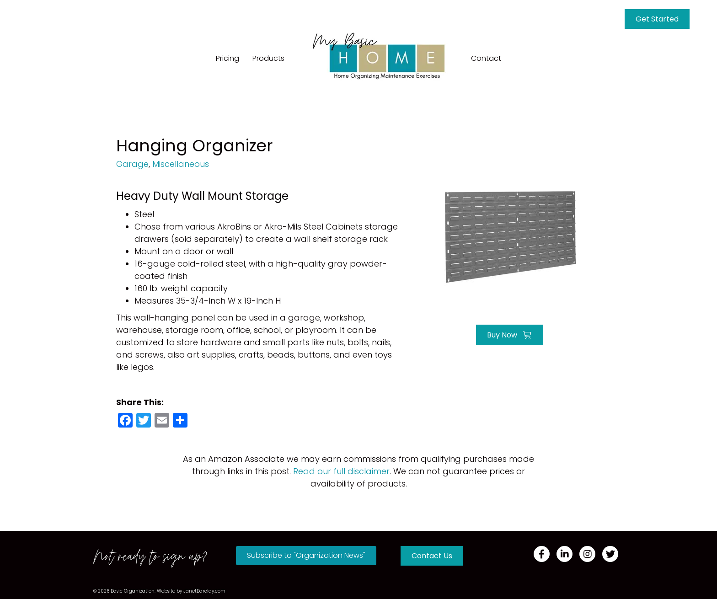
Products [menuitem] (268, 58)
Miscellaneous (180, 164)
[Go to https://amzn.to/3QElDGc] (509, 236)
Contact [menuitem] (486, 58)
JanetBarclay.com (204, 591)
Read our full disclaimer (341, 471)
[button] (306, 555)
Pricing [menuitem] (227, 58)
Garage (132, 164)
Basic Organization (133, 591)
